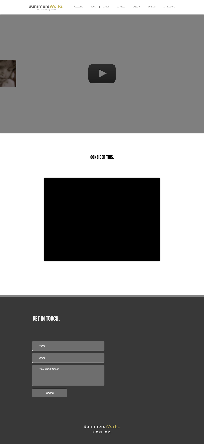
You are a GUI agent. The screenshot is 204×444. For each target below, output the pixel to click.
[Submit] (49, 393)
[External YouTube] (102, 219)
